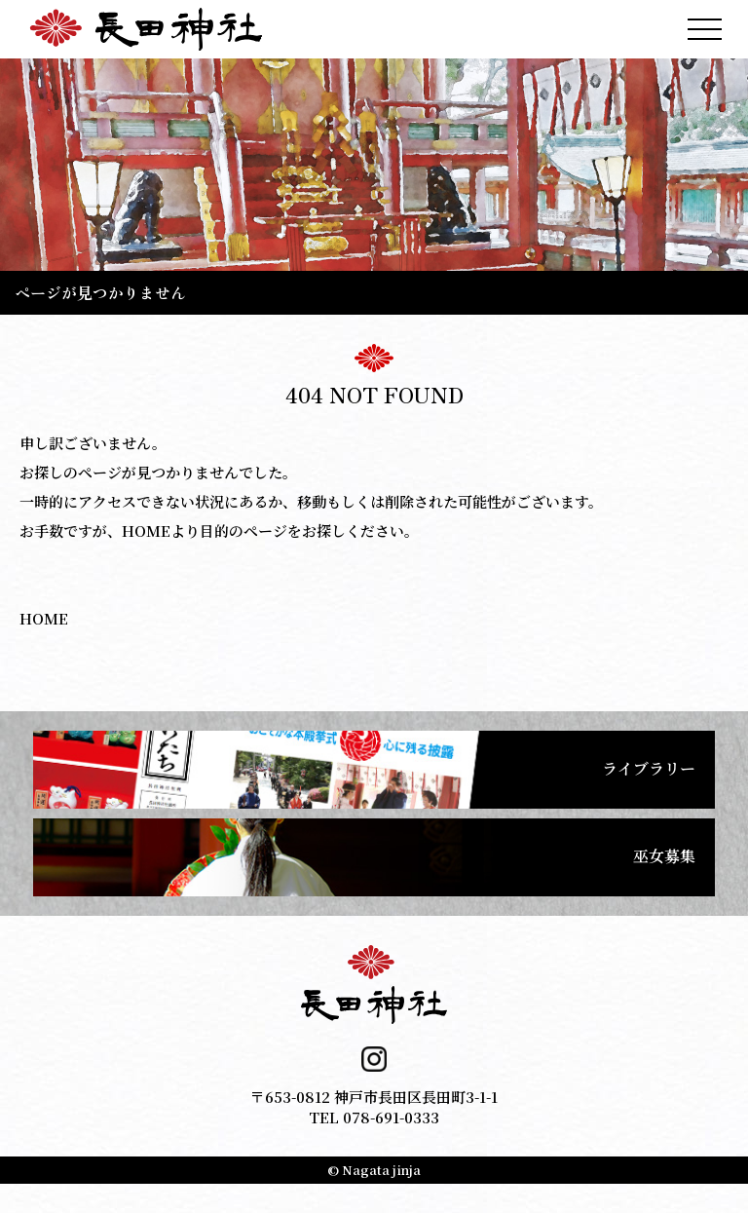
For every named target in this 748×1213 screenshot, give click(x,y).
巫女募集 (664, 856)
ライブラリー (648, 768)
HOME (43, 618)
